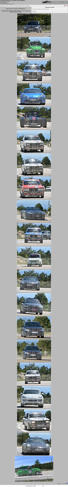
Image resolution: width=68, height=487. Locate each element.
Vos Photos (15, 5)
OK (43, 485)
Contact (10, 5)
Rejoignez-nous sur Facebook (62, 483)
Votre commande (25, 5)
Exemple (20, 5)
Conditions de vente (4, 5)
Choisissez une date (49, 7)
